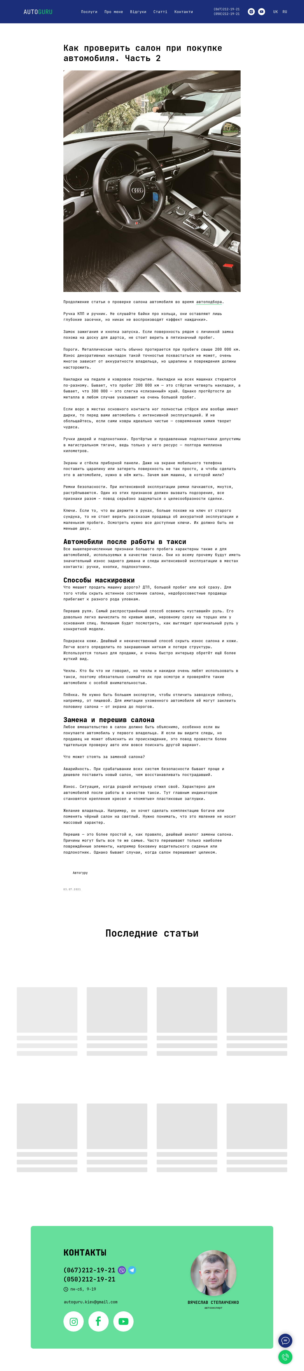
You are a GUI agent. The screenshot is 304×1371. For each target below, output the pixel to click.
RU (285, 11)
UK (275, 11)
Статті (160, 11)
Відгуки (138, 11)
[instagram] (251, 11)
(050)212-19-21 (227, 14)
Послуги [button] (89, 11)
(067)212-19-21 (227, 9)
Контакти (183, 11)
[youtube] (261, 11)
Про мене (113, 11)
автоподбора (209, 301)
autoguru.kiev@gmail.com (90, 1302)
